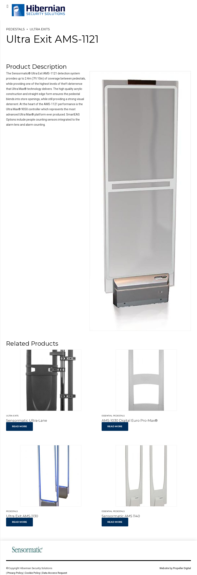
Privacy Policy (15, 572)
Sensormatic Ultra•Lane (26, 420)
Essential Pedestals (113, 416)
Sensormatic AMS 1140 (121, 516)
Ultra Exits (40, 29)
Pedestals (15, 29)
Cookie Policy (32, 572)
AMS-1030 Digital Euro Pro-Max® (130, 420)
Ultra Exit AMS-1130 (22, 516)
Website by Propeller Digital (175, 568)
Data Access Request (54, 572)
